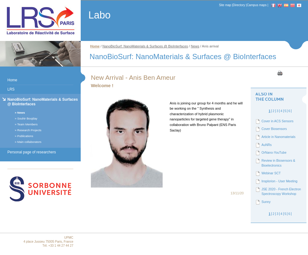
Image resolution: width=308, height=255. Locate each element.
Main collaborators (29, 142)
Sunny (266, 202)
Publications (25, 136)
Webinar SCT (271, 173)
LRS (10, 89)
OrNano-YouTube (273, 152)
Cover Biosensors (274, 129)
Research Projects (29, 130)
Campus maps (256, 5)
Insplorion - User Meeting (279, 181)
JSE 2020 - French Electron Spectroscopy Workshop (281, 192)
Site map (225, 5)
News (21, 112)
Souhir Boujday (27, 118)
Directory (239, 5)
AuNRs (266, 145)
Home (12, 80)
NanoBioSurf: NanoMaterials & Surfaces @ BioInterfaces (42, 101)
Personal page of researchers (31, 152)
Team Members (27, 124)
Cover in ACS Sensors (277, 121)
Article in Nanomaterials (278, 137)
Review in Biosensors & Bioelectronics (278, 163)
